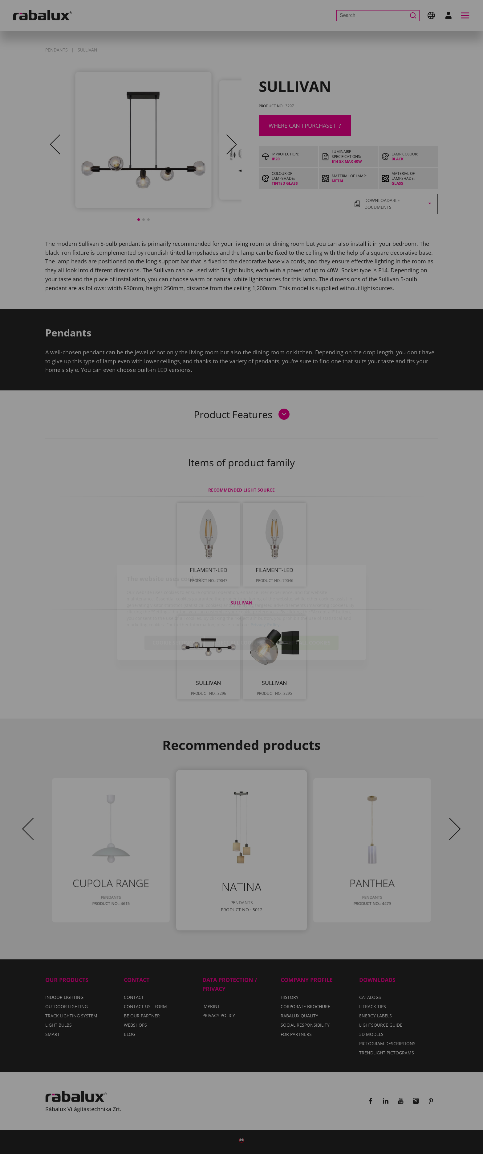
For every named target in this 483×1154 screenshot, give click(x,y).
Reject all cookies (237, 607)
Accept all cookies (305, 607)
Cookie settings (174, 607)
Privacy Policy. (265, 589)
